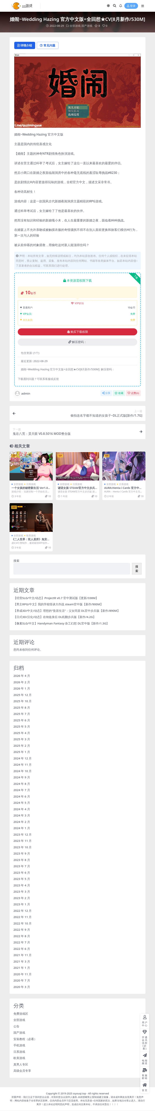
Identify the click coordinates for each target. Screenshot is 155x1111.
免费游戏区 (20, 1013)
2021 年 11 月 (22, 955)
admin (22, 393)
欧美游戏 (31, 535)
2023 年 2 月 (21, 898)
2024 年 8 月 (21, 784)
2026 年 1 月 (21, 688)
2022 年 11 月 (22, 917)
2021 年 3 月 (21, 961)
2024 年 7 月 (21, 790)
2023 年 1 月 (21, 904)
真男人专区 (20, 1064)
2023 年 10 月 (22, 847)
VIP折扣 (77, 303)
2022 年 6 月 (21, 949)
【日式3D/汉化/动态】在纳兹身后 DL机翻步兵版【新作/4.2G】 (54, 617)
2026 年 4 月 (21, 676)
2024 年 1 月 (21, 828)
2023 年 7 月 (21, 866)
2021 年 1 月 (21, 968)
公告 (16, 1026)
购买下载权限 (77, 331)
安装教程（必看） (25, 1039)
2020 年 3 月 (21, 987)
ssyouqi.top (79, 1093)
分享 (106, 393)
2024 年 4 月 (21, 809)
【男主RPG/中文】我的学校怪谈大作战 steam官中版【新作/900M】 (58, 604)
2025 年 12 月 (22, 695)
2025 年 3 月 (21, 739)
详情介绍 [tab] (25, 45)
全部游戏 (75, 26)
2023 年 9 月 (21, 854)
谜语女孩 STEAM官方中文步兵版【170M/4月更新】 (76, 489)
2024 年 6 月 (21, 796)
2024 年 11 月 (22, 765)
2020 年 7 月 (21, 980)
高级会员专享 (22, 1071)
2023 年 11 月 (22, 841)
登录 (131, 5)
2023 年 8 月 (21, 860)
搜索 (16, 561)
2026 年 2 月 (21, 682)
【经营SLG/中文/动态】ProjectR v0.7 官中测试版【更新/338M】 (55, 598)
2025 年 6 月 (21, 720)
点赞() (133, 393)
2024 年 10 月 (22, 771)
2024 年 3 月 (21, 815)
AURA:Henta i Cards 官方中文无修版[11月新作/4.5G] (123, 489)
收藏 (119, 393)
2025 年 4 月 (21, 733)
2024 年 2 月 (21, 822)
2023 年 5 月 (21, 879)
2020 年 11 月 (22, 974)
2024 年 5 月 (21, 803)
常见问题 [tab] (48, 45)
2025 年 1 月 (21, 752)
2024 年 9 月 (21, 777)
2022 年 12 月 (22, 911)
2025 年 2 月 (21, 746)
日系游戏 (31, 484)
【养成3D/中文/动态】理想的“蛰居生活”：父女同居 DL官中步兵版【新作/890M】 (66, 611)
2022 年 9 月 (21, 930)
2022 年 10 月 (22, 923)
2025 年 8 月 (21, 707)
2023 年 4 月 (21, 885)
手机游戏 (19, 1045)
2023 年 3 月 (21, 892)
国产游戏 (86, 26)
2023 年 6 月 (21, 872)
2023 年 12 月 (22, 834)
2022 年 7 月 (21, 942)
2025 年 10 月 (22, 701)
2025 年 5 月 (21, 727)
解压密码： (77, 342)
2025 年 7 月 (21, 714)
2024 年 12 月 (22, 758)
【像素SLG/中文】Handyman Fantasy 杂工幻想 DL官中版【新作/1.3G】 (61, 623)
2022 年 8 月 (21, 936)
